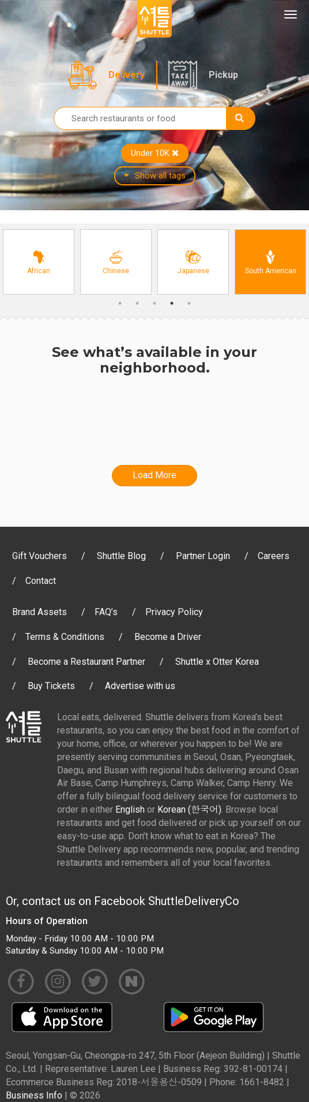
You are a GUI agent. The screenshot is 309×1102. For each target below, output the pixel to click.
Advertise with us (140, 685)
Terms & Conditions (64, 636)
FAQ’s (106, 611)
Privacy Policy (174, 611)
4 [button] (172, 303)
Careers (273, 555)
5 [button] (189, 303)
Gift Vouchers (39, 555)
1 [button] (120, 303)
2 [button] (137, 303)
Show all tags (155, 175)
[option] (38, 262)
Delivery (126, 74)
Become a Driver (167, 636)
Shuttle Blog (121, 555)
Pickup (223, 74)
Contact (40, 580)
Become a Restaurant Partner (86, 661)
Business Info (34, 1095)
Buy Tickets (51, 685)
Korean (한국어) (189, 809)
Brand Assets (39, 611)
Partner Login (203, 555)
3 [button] (154, 303)
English (130, 809)
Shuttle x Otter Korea (217, 661)
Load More (154, 475)
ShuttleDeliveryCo (193, 901)
